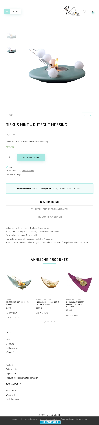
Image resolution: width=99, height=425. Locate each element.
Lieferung (10, 343)
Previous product (85, 115)
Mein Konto (11, 390)
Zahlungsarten (12, 348)
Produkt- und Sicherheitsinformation (22, 377)
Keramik (76, 188)
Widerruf (10, 352)
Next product (90, 115)
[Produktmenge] (10, 157)
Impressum (11, 373)
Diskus (55, 188)
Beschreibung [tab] (49, 201)
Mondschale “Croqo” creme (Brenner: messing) (47, 303)
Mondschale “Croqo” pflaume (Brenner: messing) (75, 304)
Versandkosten (28, 170)
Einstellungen (50, 422)
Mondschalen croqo (43, 299)
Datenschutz (11, 369)
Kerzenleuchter (65, 188)
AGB (8, 339)
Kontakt (9, 365)
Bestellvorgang (12, 399)
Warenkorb (11, 394)
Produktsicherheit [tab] (49, 216)
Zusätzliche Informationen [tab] (49, 209)
